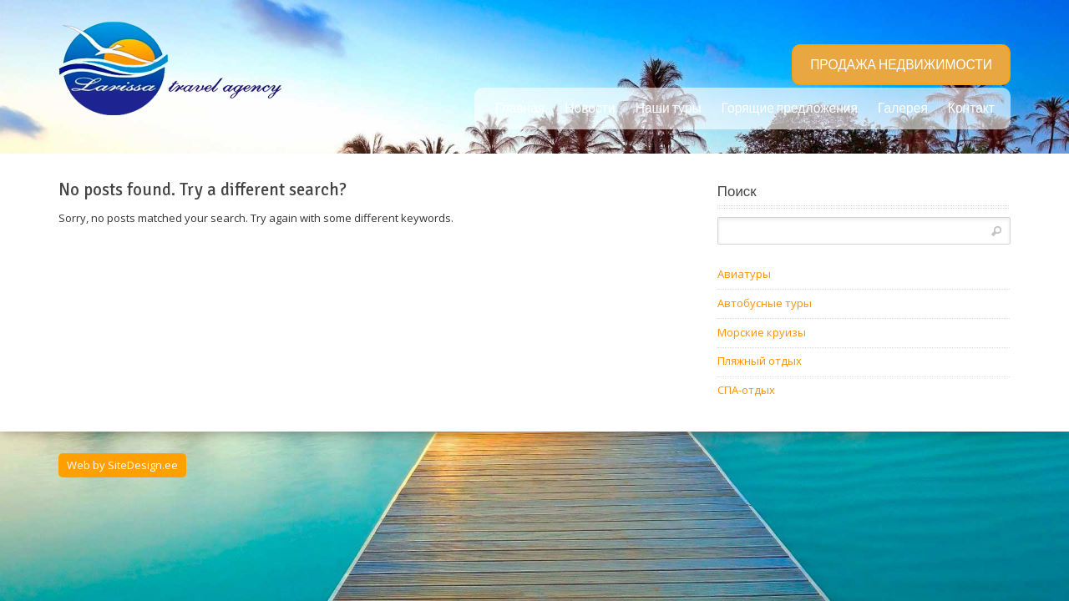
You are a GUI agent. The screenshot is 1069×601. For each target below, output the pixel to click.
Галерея (903, 108)
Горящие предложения (790, 108)
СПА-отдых (746, 389)
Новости (590, 108)
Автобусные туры (764, 303)
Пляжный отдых (759, 360)
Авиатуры (744, 273)
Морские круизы (761, 332)
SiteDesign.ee (143, 464)
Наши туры (669, 108)
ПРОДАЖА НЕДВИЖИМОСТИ (901, 65)
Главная (520, 108)
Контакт (971, 108)
